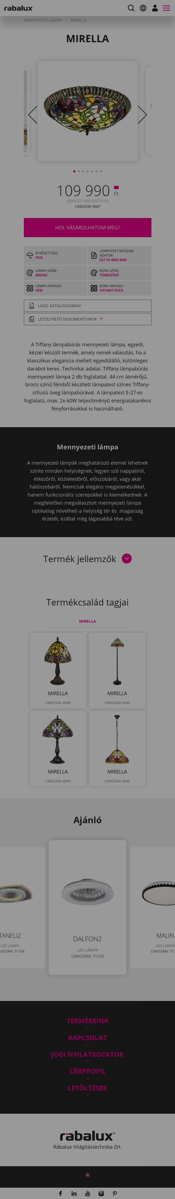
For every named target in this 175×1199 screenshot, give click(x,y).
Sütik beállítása (54, 635)
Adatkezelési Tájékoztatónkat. (55, 619)
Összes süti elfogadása (63, 649)
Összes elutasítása (113, 635)
